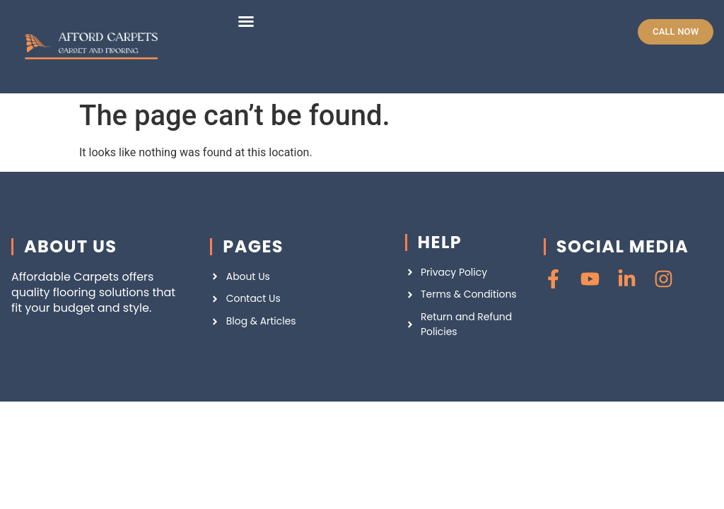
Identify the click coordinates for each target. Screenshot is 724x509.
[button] (246, 21)
